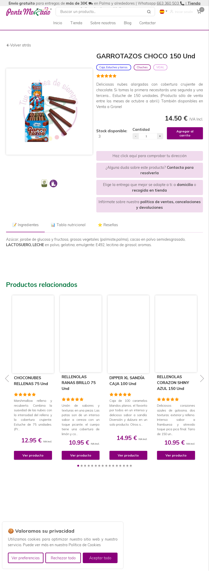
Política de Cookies (85, 545)
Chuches (142, 67)
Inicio (57, 23)
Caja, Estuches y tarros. (113, 67)
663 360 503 (168, 3)
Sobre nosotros (103, 23)
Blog (127, 23)
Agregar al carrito (184, 133)
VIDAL (160, 67)
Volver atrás (18, 45)
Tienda (76, 23)
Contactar (147, 23)
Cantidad (141, 129)
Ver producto (32, 455)
